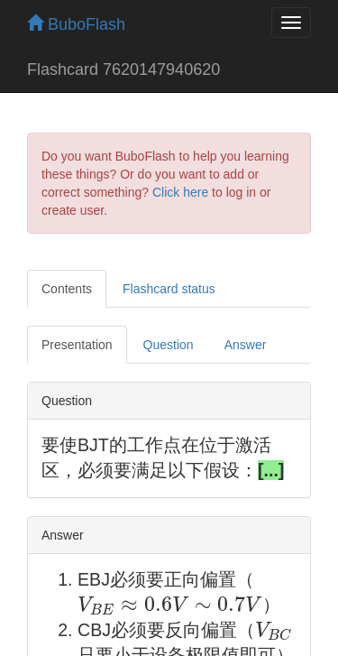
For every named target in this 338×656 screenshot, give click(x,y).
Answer (245, 344)
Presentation (77, 344)
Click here (180, 192)
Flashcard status (169, 289)
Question (168, 344)
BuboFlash (76, 24)
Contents (66, 289)
